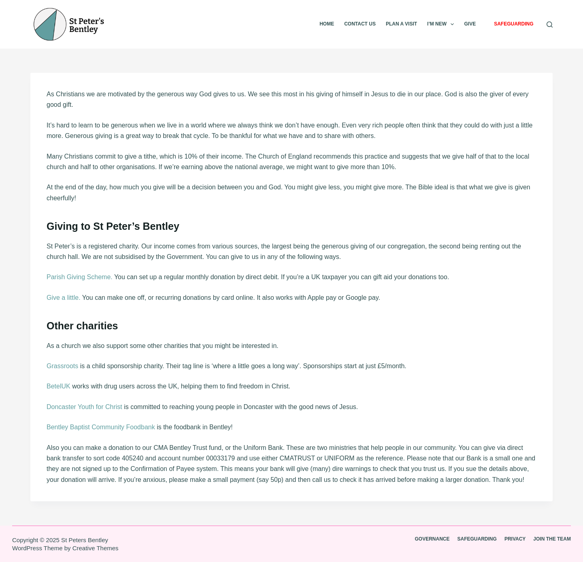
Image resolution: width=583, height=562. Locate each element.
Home (326, 24)
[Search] (550, 24)
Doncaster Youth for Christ (84, 406)
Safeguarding (513, 24)
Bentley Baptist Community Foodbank (101, 427)
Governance (432, 539)
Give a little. (64, 297)
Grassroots (62, 366)
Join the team (552, 539)
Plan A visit (401, 24)
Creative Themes (95, 548)
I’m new (442, 24)
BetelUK (58, 386)
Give (470, 24)
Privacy (515, 539)
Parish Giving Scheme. (80, 277)
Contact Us (360, 24)
